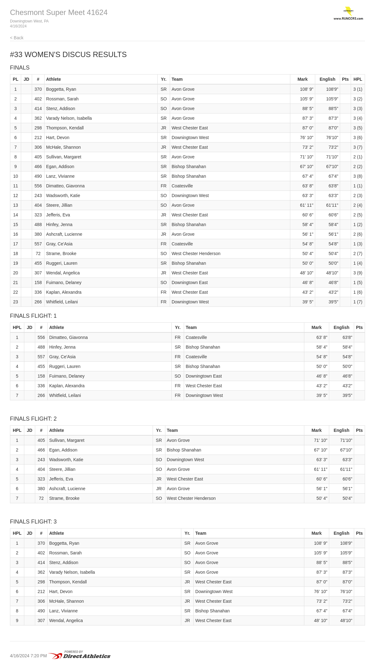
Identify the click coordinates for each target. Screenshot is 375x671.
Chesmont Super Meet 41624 (59, 12)
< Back (16, 37)
